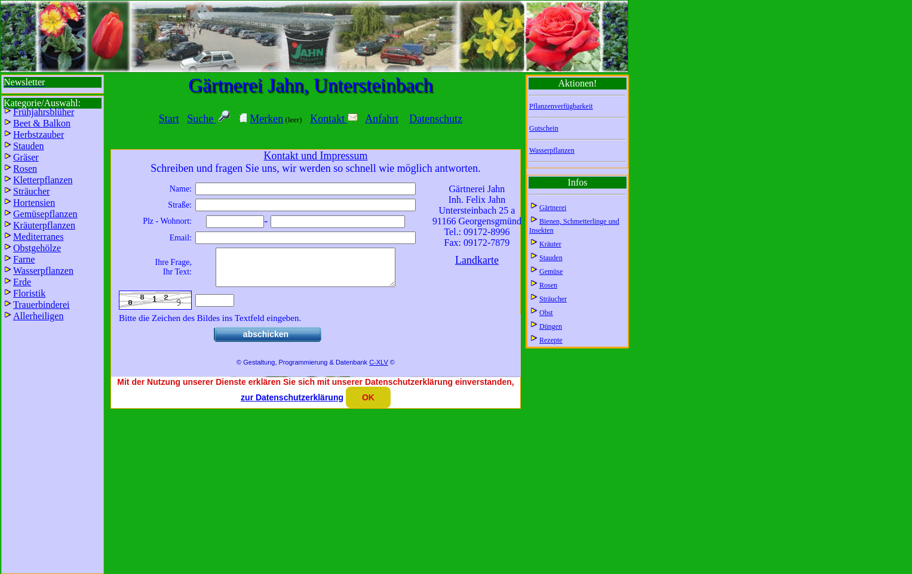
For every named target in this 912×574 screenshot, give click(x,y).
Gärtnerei (552, 207)
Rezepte (551, 340)
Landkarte (477, 260)
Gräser (26, 157)
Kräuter (550, 244)
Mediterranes (38, 237)
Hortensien (34, 202)
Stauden (551, 258)
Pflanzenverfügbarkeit (561, 106)
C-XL (376, 369)
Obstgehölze (37, 248)
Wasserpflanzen (552, 150)
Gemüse (551, 271)
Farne (24, 259)
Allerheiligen (38, 316)
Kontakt (334, 119)
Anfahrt (381, 119)
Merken (266, 119)
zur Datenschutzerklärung (292, 397)
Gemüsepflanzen (45, 214)
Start (169, 119)
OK (368, 397)
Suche (201, 119)
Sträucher (553, 299)
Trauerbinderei (41, 305)
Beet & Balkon (41, 123)
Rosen (548, 285)
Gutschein (543, 128)
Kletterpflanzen (43, 180)
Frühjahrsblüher (43, 112)
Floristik (29, 293)
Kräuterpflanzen (44, 225)
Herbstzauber (38, 134)
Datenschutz (435, 119)
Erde (22, 282)
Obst (546, 312)
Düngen (550, 326)
